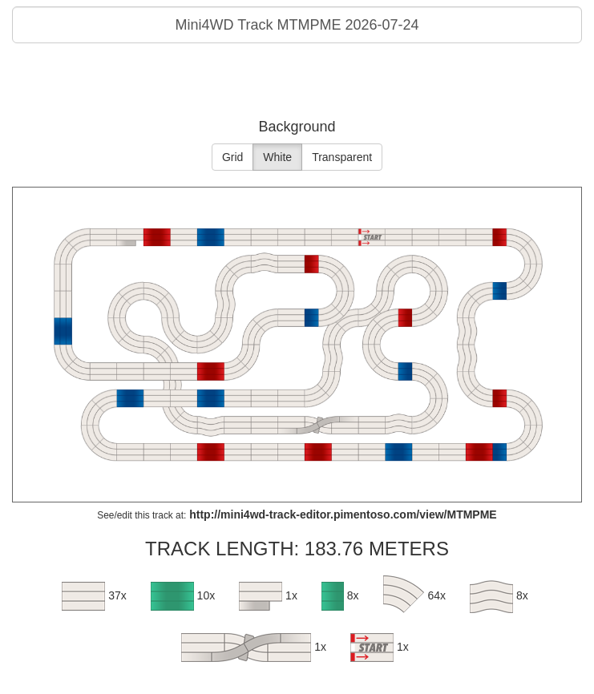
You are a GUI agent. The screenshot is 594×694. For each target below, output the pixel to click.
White (277, 157)
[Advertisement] (297, 83)
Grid (232, 157)
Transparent (342, 157)
